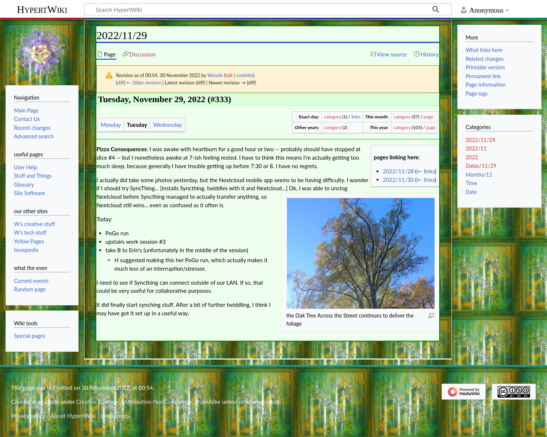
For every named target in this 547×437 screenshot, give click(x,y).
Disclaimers (115, 415)
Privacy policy (28, 415)
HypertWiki (42, 9)
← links (426, 171)
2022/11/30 (398, 179)
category (332, 116)
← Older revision (144, 83)
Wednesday (167, 124)
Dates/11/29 (480, 166)
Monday (111, 124)
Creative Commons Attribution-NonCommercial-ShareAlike (148, 401)
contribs (244, 75)
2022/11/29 (480, 140)
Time (471, 183)
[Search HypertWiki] (267, 9)
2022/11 (476, 148)
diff (120, 83)
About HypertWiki (73, 415)
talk (229, 75)
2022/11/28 (398, 171)
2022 (471, 157)
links (356, 116)
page (428, 116)
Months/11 (478, 174)
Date (471, 192)
